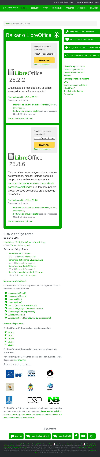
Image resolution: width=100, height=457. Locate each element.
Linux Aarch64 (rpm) (17, 296)
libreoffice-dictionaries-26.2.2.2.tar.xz (26, 260)
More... (97, 2)
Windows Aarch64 (16, 315)
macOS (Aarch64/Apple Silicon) (22, 305)
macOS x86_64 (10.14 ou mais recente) (25, 309)
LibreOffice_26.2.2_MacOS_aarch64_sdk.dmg (24, 242)
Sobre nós (82, 8)
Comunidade (57, 8)
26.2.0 (11, 339)
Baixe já (25, 8)
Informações (45, 65)
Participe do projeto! (79, 39)
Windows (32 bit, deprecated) (21, 312)
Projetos (71, 8)
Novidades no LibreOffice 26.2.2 (23, 97)
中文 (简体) (64, 2)
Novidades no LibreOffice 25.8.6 (23, 200)
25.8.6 (11, 342)
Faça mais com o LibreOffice (82, 47)
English (56, 2)
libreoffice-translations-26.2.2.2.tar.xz (26, 272)
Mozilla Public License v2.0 (86, 447)
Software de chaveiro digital (26, 111)
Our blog (16, 436)
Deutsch (72, 2)
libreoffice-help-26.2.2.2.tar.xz (22, 266)
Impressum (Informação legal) (13, 444)
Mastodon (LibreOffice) (37, 436)
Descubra (36, 8)
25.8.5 (11, 345)
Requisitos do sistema (79, 31)
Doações (94, 8)
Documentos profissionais (82, 56)
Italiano (91, 2)
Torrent (37, 65)
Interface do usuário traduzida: (31, 105)
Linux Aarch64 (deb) (17, 293)
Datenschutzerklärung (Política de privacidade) (37, 444)
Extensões (68, 94)
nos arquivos (20, 360)
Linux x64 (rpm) (15, 302)
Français (85, 2)
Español (78, 2)
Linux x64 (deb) (15, 299)
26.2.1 (11, 336)
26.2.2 (11, 333)
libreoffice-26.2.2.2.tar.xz (20, 254)
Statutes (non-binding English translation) (69, 444)
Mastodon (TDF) (62, 436)
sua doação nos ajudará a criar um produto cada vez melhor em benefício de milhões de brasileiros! (32, 414)
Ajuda (46, 8)
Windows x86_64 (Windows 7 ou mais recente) (29, 318)
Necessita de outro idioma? (20, 118)
